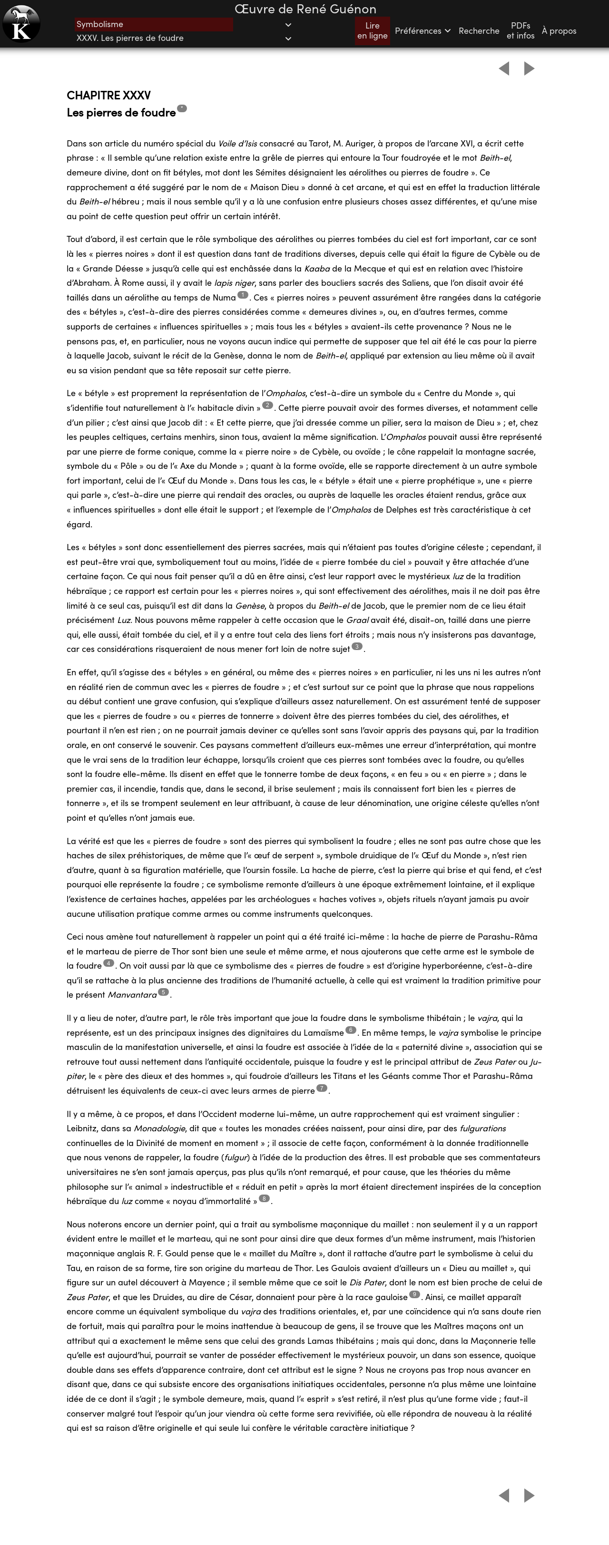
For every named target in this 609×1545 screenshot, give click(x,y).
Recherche (479, 31)
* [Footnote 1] (182, 108)
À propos (559, 31)
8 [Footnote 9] (264, 1198)
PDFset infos (521, 31)
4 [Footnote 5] (108, 963)
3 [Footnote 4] (357, 646)
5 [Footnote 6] (163, 992)
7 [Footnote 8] (322, 1088)
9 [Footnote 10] (414, 1294)
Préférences (423, 31)
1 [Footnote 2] (243, 294)
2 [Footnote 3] (267, 404)
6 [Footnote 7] (351, 1029)
